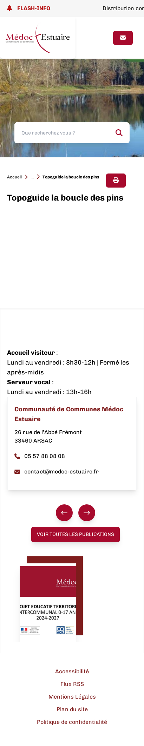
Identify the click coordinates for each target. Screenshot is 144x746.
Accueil (14, 177)
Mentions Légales (72, 696)
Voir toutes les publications (75, 534)
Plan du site (72, 709)
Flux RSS (72, 684)
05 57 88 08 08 (39, 456)
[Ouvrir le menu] (101, 38)
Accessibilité (72, 671)
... (32, 177)
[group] (75, 512)
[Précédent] (64, 512)
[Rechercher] (119, 132)
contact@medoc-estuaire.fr (56, 471)
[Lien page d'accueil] (38, 37)
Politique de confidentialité (72, 722)
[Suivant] (86, 512)
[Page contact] (123, 38)
